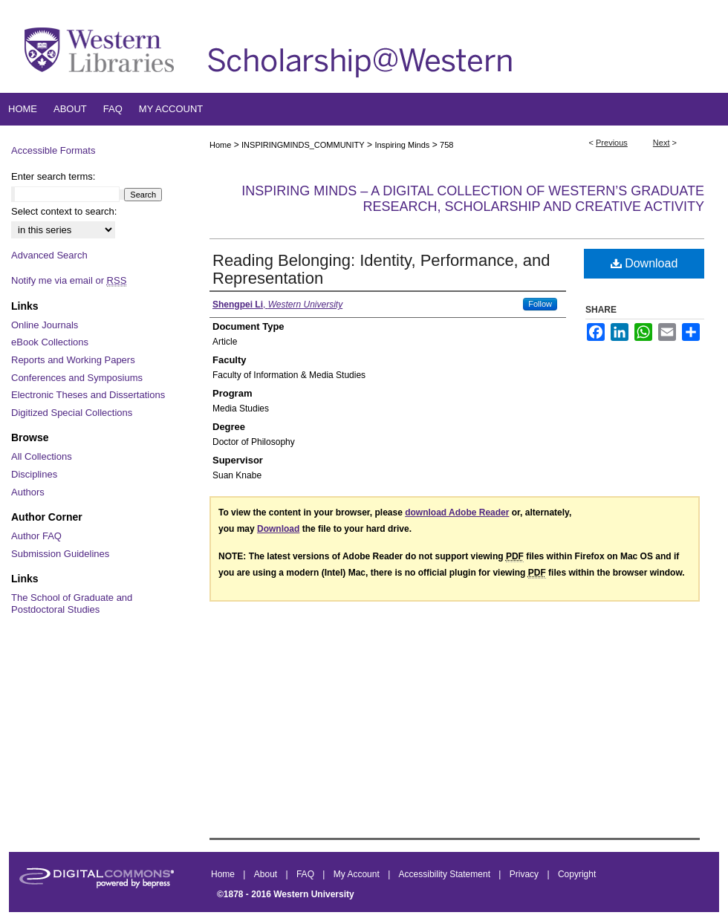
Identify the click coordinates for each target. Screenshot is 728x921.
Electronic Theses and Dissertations (88, 394)
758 (446, 144)
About (267, 874)
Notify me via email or (68, 281)
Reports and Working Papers (73, 359)
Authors (28, 492)
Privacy (526, 874)
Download (644, 263)
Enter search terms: (53, 176)
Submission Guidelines (60, 553)
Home (220, 144)
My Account (358, 874)
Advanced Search (49, 255)
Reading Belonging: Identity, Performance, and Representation (381, 269)
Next (661, 142)
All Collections (41, 456)
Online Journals (44, 325)
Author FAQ (36, 535)
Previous (612, 142)
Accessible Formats (53, 150)
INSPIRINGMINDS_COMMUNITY (303, 144)
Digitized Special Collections (71, 412)
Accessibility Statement (446, 874)
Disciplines (34, 474)
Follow (540, 303)
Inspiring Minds (401, 144)
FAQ (306, 874)
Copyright (577, 874)
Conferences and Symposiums (77, 377)
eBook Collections (49, 342)
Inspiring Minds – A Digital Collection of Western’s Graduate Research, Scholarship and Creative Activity (472, 198)
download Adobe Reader (457, 512)
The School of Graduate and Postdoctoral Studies (71, 603)
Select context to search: (64, 211)
